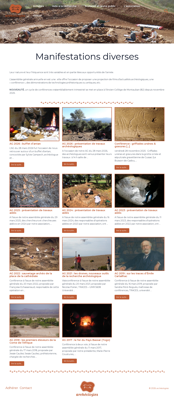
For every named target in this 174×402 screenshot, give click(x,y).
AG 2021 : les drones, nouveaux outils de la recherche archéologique (85, 275)
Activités (38, 6)
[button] (166, 12)
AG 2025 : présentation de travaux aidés (31, 212)
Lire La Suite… (16, 164)
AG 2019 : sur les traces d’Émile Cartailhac (134, 275)
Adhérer (11, 388)
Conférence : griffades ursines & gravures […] (135, 145)
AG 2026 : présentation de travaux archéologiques (83, 145)
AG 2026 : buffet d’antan (25, 143)
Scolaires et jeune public (102, 6)
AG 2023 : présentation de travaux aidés (136, 212)
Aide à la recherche (65, 6)
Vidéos (37, 17)
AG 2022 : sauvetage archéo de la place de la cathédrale (31, 275)
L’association (136, 6)
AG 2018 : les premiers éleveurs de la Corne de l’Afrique (33, 341)
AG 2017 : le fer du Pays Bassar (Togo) (86, 340)
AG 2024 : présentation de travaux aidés (83, 212)
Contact (28, 388)
